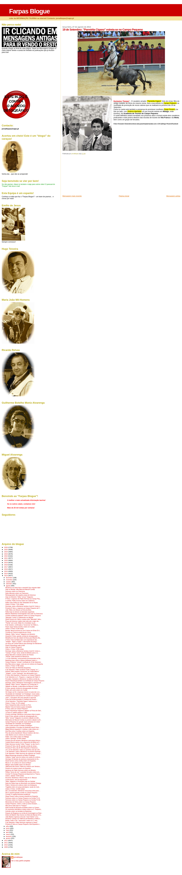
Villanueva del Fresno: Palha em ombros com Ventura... (23, 766)
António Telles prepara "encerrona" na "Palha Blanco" (22, 671)
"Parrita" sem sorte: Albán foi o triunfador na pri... (20, 623)
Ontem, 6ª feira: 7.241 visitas (14, 604)
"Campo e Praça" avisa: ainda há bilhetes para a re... (22, 653)
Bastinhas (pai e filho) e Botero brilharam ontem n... (21, 660)
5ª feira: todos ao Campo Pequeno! (16, 708)
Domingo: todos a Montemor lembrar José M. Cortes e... (23, 606)
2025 (6, 549)
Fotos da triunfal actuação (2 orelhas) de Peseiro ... (21, 699)
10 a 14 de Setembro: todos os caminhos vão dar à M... (23, 750)
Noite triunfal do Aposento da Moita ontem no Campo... (22, 807)
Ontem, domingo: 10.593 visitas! (15, 738)
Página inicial (124, 196)
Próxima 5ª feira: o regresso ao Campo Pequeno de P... (23, 608)
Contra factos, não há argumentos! (16, 779)
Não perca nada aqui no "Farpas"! (16, 805)
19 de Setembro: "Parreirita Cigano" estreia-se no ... (21, 701)
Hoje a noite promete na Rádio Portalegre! (18, 725)
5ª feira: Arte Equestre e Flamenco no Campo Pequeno (22, 675)
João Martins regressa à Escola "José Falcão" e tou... (22, 817)
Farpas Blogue (29, 11)
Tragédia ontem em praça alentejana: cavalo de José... (22, 787)
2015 (6, 571)
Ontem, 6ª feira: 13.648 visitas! (15, 789)
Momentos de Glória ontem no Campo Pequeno (20, 802)
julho (7, 826)
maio (8, 830)
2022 (6, 556)
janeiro (8, 838)
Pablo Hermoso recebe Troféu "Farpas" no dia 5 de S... (22, 744)
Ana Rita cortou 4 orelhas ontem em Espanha (19, 731)
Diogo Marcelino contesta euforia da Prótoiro (19, 655)
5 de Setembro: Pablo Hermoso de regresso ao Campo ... (23, 753)
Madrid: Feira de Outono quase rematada (18, 707)
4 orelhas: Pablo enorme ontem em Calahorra (19, 600)
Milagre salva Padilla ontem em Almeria (17, 764)
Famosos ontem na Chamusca (15, 591)
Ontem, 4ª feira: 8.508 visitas (14, 649)
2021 (6, 558)
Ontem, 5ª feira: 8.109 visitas (14, 628)
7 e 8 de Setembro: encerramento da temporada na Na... (23, 658)
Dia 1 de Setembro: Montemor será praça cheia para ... (22, 790)
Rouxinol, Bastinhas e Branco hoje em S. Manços (21, 777)
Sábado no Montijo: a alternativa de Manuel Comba (21, 686)
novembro (9, 580)
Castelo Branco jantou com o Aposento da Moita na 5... (22, 742)
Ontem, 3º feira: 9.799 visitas (14, 666)
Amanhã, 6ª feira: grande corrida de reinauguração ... (22, 636)
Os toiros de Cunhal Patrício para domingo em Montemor (23, 643)
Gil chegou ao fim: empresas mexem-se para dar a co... (23, 692)
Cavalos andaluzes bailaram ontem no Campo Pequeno (23, 615)
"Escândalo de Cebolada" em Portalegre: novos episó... (23, 694)
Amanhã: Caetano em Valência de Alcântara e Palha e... (23, 818)
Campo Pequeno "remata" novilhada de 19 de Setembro (23, 662)
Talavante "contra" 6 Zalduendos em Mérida (19, 617)
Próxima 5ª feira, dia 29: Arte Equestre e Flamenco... (22, 748)
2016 (6, 569)
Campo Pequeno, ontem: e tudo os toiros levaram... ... (22, 803)
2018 (6, 565)
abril (7, 832)
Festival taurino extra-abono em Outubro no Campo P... (22, 695)
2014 (6, 573)
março (8, 834)
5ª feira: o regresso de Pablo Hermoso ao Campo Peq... (23, 599)
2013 (6, 575)
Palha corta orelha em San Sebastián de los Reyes (21, 602)
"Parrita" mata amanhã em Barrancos (17, 656)
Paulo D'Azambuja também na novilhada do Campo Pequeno (24, 681)
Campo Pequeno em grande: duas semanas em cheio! (22, 722)
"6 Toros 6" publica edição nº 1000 (16, 712)
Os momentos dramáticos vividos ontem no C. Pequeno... (23, 809)
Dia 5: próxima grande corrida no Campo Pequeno (21, 792)
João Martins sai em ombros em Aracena (18, 735)
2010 (6, 845)
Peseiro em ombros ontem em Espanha (18, 768)
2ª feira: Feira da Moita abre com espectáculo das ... (21, 640)
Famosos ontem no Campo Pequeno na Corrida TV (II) (22, 800)
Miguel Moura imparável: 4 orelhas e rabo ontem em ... (22, 729)
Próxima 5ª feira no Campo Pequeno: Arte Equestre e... (23, 824)
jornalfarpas (18, 857)
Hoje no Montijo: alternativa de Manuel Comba (20, 589)
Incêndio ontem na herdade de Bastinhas (18, 811)
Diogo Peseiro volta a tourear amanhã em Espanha (21, 796)
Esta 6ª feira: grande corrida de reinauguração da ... (21, 716)
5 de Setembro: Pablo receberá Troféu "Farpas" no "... (22, 669)
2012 (6, 840)
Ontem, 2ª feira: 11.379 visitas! (15, 703)
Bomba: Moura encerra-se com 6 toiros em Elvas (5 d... (23, 630)
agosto (8, 586)
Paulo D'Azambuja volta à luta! (15, 645)
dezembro (9, 577)
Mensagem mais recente (72, 196)
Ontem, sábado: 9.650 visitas (14, 776)
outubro (8, 582)
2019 (6, 562)
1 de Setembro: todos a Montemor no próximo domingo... (23, 751)
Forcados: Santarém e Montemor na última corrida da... (23, 679)
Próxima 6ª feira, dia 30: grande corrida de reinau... (21, 746)
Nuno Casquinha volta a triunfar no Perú (18, 705)
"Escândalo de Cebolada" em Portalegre (18, 723)
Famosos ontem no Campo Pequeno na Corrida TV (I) (22, 798)
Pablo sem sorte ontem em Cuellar (16, 690)
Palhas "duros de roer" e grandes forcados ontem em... (22, 772)
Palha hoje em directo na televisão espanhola (19, 612)
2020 (6, 560)
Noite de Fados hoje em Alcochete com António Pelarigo (23, 783)
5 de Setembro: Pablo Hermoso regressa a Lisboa (21, 822)
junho (8, 828)
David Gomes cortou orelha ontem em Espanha (20, 761)
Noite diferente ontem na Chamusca (16, 593)
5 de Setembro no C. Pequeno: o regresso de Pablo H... (23, 677)
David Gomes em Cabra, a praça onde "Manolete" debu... (23, 619)
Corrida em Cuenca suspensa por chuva (18, 632)
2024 (6, 552)
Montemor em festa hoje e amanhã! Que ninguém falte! (23, 587)
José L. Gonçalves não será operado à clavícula (20, 697)
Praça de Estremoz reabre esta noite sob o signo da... (22, 621)
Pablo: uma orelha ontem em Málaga (17, 737)
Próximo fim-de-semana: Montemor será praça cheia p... (23, 740)
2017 (6, 567)
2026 (6, 547)
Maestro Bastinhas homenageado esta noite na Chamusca (24, 613)
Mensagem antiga (173, 196)
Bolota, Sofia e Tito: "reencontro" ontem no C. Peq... (21, 820)
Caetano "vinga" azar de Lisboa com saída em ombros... (23, 757)
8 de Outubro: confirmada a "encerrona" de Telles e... (22, 625)
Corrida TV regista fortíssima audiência (17, 794)
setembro (9, 583)
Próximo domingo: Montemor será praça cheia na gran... (23, 714)
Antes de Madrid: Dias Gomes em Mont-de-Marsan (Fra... (23, 815)
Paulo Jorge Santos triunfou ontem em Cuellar (20, 627)
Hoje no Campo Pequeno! (13, 647)
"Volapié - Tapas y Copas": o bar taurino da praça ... (21, 641)
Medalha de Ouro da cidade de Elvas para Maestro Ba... (23, 638)
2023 (6, 554)
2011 (6, 843)
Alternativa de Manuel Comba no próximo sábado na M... (23, 720)
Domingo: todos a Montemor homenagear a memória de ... (24, 682)
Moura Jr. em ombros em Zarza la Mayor (18, 763)
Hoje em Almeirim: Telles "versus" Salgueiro (19, 597)
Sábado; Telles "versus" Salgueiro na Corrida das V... (22, 684)
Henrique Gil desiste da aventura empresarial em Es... (22, 759)
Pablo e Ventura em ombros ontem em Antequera (21, 785)
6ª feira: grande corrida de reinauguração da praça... (22, 688)
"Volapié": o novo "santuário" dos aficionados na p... (21, 673)
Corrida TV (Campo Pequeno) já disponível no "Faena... (23, 774)
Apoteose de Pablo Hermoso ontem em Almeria (20, 770)
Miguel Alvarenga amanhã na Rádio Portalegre (20, 755)
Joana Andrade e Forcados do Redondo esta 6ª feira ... (22, 727)
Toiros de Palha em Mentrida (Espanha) (18, 668)
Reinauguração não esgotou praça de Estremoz (20, 595)
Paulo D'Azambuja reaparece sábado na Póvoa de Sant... (23, 710)
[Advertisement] (82, 176)
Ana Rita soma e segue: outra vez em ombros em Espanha (24, 664)
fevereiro (9, 836)
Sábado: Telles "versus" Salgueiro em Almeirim (20, 634)
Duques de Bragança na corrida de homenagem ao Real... (23, 813)
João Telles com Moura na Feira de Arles (18, 610)
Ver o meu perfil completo (20, 861)
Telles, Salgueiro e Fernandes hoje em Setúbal (20, 781)
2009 (6, 847)
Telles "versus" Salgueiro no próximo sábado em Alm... (22, 718)
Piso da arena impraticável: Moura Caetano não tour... (22, 733)
